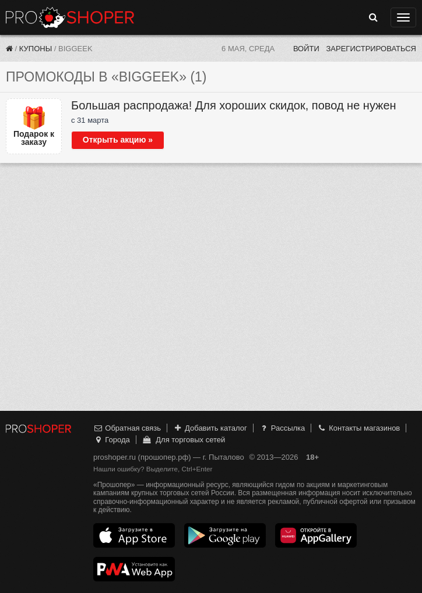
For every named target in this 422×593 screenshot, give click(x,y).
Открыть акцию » (118, 139)
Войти (306, 48)
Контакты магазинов (358, 428)
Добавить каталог (210, 428)
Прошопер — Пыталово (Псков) (70, 17)
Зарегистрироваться (371, 48)
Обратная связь (127, 428)
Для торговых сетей (183, 439)
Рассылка (282, 428)
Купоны (35, 48)
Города (111, 439)
